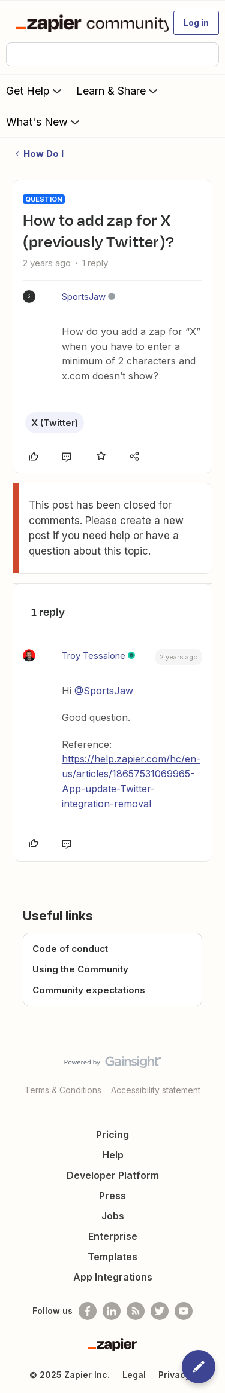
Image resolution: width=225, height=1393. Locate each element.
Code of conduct (70, 948)
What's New (44, 121)
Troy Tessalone (93, 655)
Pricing (112, 1134)
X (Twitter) (54, 422)
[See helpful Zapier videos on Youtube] (184, 1311)
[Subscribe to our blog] (136, 1311)
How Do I (43, 153)
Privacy (174, 1375)
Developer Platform (113, 1175)
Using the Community (80, 969)
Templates (112, 1257)
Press (112, 1196)
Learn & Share (118, 90)
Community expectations (88, 990)
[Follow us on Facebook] (88, 1311)
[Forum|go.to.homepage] (87, 22)
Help (113, 1155)
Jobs (112, 1216)
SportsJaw (84, 296)
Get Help (35, 90)
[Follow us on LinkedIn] (112, 1311)
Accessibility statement (155, 1090)
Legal (134, 1375)
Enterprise (112, 1236)
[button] (196, 23)
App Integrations (112, 1277)
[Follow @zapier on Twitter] (160, 1311)
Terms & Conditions (63, 1090)
